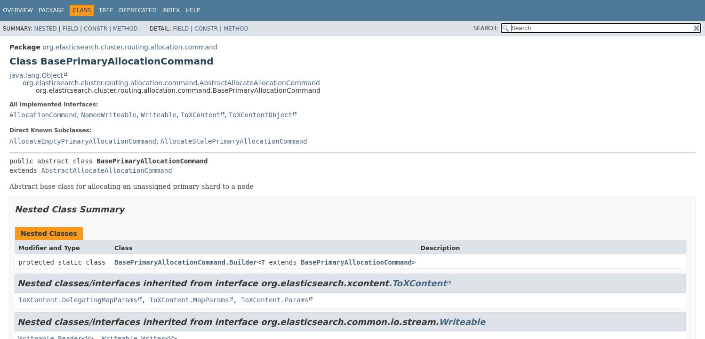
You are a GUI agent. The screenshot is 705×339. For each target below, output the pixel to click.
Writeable (158, 115)
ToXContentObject (260, 115)
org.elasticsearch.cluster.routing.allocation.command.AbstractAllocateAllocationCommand (171, 83)
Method (125, 28)
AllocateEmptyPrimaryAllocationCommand (82, 141)
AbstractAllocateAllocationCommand (106, 170)
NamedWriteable (108, 115)
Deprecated (138, 10)
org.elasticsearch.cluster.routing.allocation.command (129, 47)
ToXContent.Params (274, 300)
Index (171, 10)
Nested (45, 28)
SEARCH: (485, 28)
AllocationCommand (43, 115)
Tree (106, 10)
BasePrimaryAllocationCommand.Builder (185, 262)
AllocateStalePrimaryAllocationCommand (233, 141)
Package (51, 10)
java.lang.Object (36, 75)
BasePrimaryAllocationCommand (356, 262)
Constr (95, 28)
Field (70, 28)
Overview (18, 10)
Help (192, 10)
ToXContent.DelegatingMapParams (77, 300)
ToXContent (200, 115)
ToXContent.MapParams (189, 300)
